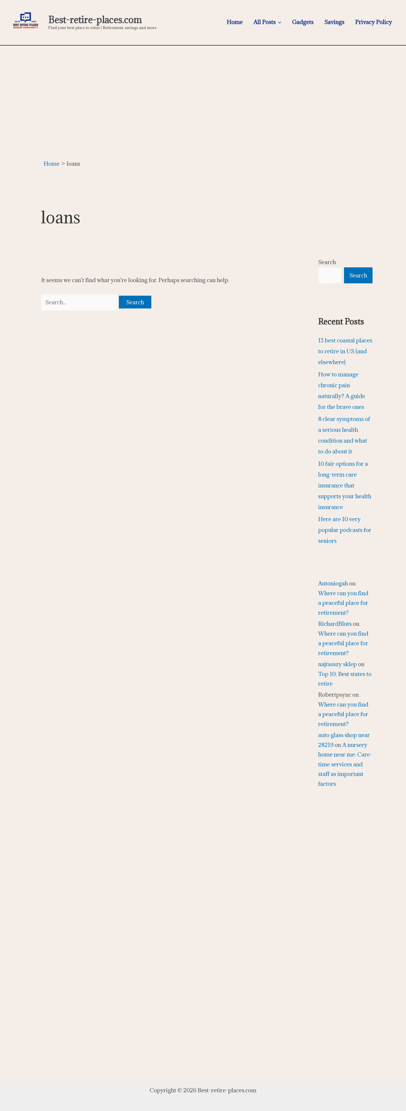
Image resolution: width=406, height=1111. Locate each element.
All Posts (267, 21)
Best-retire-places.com (95, 20)
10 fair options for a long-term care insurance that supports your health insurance (344, 485)
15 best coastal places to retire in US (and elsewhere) (345, 351)
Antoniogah (333, 583)
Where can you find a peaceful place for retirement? (343, 602)
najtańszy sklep (337, 664)
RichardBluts (335, 623)
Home (235, 22)
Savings (334, 22)
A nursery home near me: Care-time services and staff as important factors (345, 764)
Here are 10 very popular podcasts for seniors (344, 529)
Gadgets (302, 22)
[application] (278, 21)
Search (327, 262)
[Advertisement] (203, 76)
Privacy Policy (373, 22)
